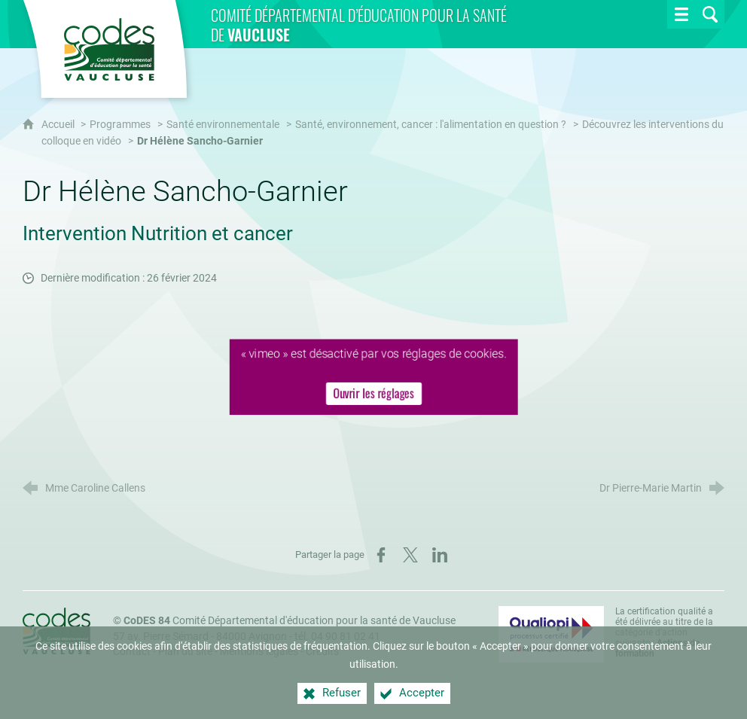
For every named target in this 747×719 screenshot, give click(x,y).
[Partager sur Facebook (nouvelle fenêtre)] (381, 555)
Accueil (59, 124)
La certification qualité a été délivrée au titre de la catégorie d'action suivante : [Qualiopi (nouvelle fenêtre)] (664, 632)
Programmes (120, 124)
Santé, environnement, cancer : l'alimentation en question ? (430, 124)
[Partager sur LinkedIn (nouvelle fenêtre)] (440, 555)
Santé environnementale (222, 124)
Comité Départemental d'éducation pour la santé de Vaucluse (289, 620)
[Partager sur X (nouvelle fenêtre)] (410, 555)
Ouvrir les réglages (374, 394)
